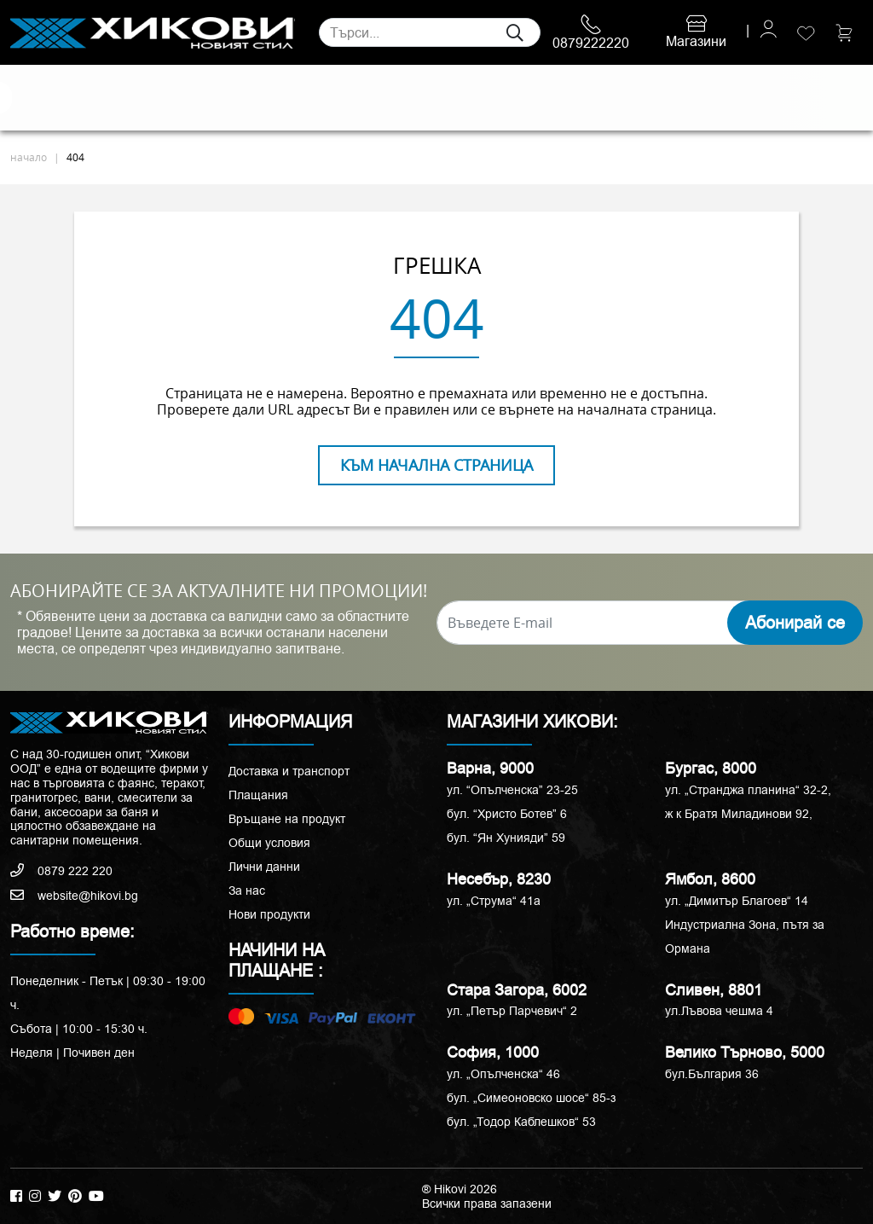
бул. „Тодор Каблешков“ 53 (521, 1121)
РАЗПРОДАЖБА (697, 98)
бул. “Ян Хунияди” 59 (506, 837)
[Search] (430, 32)
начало (28, 157)
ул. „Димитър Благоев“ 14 (736, 900)
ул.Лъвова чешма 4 (719, 1010)
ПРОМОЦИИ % (803, 97)
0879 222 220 (61, 870)
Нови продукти (269, 914)
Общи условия (269, 842)
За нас (246, 890)
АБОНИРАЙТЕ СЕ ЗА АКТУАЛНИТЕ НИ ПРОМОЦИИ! (218, 591)
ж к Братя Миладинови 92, (738, 813)
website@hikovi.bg (74, 895)
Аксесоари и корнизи (564, 97)
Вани (512, 98)
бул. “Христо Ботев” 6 (507, 813)
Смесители (254, 98)
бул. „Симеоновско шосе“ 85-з (531, 1097)
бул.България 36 (712, 1073)
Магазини (696, 33)
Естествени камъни (88, 97)
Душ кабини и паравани (410, 97)
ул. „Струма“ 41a (494, 900)
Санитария (189, 98)
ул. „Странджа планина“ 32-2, (748, 789)
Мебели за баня (317, 97)
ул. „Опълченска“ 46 (503, 1073)
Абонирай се (795, 623)
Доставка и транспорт (289, 771)
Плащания (258, 794)
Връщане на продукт (286, 818)
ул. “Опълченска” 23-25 (512, 789)
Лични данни (264, 866)
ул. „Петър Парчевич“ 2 (512, 1010)
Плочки (32, 98)
